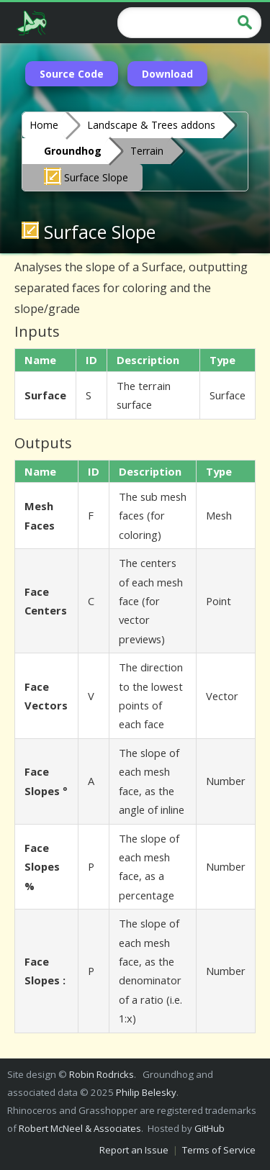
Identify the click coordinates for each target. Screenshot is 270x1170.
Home (44, 125)
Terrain (146, 151)
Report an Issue (133, 1149)
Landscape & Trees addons (151, 125)
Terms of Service (219, 1149)
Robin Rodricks (101, 1074)
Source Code (72, 74)
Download (167, 74)
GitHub (209, 1128)
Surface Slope (86, 176)
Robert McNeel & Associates (80, 1128)
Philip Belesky (146, 1092)
